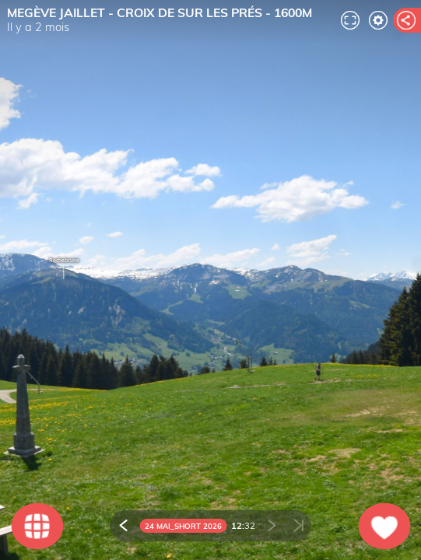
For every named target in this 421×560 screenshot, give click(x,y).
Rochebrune (64, 270)
